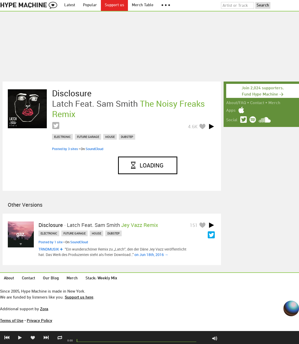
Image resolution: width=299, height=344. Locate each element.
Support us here (79, 297)
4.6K (193, 126)
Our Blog (51, 278)
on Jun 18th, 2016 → (151, 254)
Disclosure (72, 93)
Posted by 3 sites (65, 148)
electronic (62, 137)
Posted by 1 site (50, 242)
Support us (114, 5)
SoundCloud (94, 148)
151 (194, 225)
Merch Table (142, 5)
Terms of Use (11, 320)
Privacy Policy (39, 320)
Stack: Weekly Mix (101, 278)
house (110, 137)
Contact (257, 103)
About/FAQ (236, 103)
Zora (44, 308)
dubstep (127, 137)
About (9, 278)
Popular (90, 5)
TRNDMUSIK (48, 249)
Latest (69, 5)
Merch (274, 103)
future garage (88, 137)
